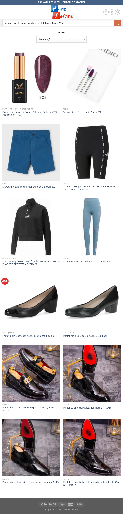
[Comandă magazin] (61, 39)
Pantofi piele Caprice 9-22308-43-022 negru (85, 336)
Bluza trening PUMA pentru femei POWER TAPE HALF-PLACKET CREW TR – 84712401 (31, 263)
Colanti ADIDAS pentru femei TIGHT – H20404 (87, 261)
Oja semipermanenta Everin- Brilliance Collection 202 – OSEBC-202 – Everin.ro (30, 113)
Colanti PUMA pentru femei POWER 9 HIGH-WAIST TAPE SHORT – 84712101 (90, 188)
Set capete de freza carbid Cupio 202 (82, 112)
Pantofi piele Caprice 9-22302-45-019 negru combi (28, 336)
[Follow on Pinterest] (117, 12)
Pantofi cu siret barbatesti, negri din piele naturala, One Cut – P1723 (91, 483)
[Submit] (117, 23)
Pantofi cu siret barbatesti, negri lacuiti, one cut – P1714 (31, 482)
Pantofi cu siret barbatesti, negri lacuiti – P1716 (87, 407)
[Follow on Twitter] (111, 12)
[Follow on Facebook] (106, 12)
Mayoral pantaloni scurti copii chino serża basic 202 (28, 186)
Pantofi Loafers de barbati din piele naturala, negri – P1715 (29, 409)
